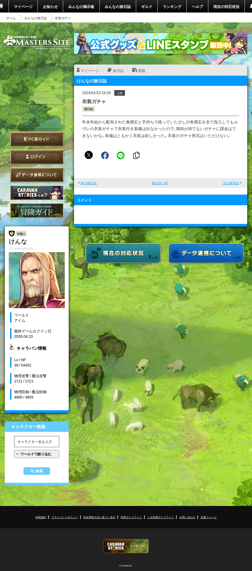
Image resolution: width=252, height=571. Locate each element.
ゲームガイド (36, 210)
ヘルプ (197, 6)
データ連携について (36, 174)
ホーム (11, 17)
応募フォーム (209, 517)
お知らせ (50, 6)
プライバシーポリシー (64, 517)
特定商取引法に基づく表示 (99, 517)
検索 (39, 471)
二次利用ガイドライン (160, 517)
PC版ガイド (36, 139)
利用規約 (40, 517)
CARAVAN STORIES (126, 546)
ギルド (146, 6)
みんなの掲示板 (81, 6)
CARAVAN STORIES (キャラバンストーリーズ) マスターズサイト (36, 42)
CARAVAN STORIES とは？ (36, 192)
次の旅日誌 (231, 182)
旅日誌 (118, 70)
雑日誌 (88, 109)
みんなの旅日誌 (118, 6)
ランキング (172, 6)
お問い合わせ (187, 517)
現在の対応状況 (226, 6)
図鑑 (141, 70)
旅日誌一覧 (160, 182)
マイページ (23, 6)
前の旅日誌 (89, 182)
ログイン (36, 157)
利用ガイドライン (131, 517)
